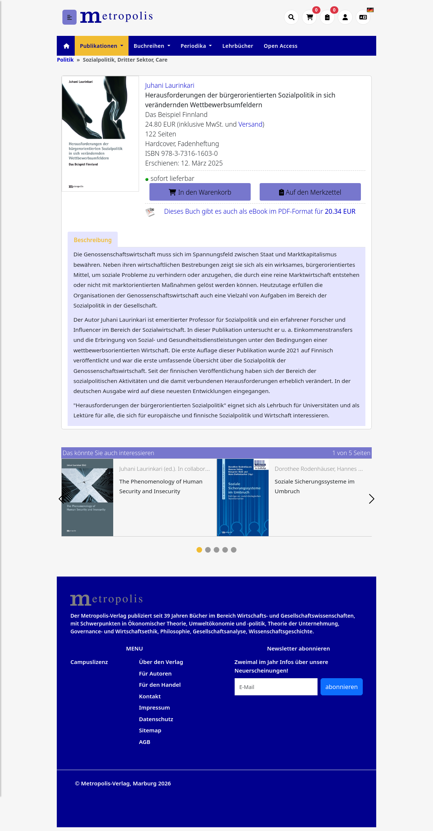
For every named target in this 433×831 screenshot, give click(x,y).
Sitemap (150, 730)
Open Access (280, 45)
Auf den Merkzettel (310, 192)
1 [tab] (199, 550)
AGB (145, 741)
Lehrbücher (237, 45)
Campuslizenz (89, 661)
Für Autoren (155, 673)
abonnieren (341, 687)
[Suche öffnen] (291, 17)
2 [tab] (208, 550)
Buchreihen (150, 45)
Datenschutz (156, 719)
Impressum (154, 707)
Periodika (194, 45)
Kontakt (150, 696)
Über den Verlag (161, 661)
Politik (65, 59)
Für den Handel (160, 684)
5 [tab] (233, 550)
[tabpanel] (139, 497)
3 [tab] (216, 550)
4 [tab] (225, 550)
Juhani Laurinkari (169, 85)
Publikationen (99, 45)
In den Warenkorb (200, 192)
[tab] (93, 239)
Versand (250, 124)
